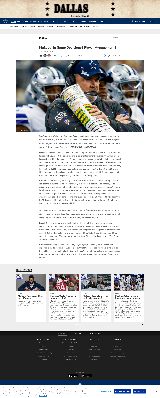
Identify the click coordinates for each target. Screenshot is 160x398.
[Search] (133, 21)
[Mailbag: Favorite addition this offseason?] (31, 291)
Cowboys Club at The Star (70, 356)
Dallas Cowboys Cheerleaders (70, 343)
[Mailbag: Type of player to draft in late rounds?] (96, 297)
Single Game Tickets (94, 349)
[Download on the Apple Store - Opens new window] (72, 376)
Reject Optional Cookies (122, 391)
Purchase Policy (43, 349)
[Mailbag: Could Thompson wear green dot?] (64, 298)
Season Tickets (94, 346)
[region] (80, 391)
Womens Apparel (117, 346)
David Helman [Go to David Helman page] (71, 55)
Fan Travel (94, 359)
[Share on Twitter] (109, 57)
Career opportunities (43, 356)
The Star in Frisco (70, 349)
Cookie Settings (106, 391)
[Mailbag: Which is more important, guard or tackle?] (129, 297)
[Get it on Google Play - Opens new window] (86, 376)
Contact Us (70, 353)
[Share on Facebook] (105, 57)
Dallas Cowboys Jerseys (117, 353)
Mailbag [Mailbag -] (43, 38)
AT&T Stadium (70, 346)
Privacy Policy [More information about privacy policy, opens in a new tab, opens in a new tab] (43, 396)
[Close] (156, 391)
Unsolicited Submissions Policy (43, 353)
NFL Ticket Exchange (94, 356)
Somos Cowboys (70, 363)
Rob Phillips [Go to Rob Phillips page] (80, 55)
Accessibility (43, 359)
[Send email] (114, 57)
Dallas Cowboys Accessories (118, 356)
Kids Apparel (117, 349)
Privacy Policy (43, 343)
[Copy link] (118, 55)
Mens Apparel (117, 343)
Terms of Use (43, 346)
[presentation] (143, 325)
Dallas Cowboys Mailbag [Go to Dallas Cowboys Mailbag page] (60, 55)
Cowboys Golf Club (70, 359)
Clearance (117, 359)
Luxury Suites (94, 353)
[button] (77, 324)
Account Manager (94, 343)
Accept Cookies (139, 391)
